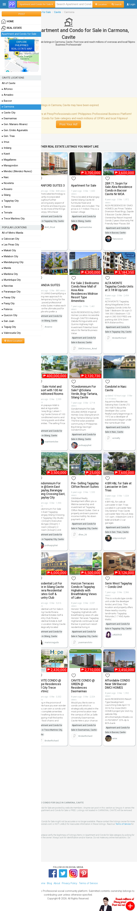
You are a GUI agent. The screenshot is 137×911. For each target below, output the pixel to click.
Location (101, 4)
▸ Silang (6, 195)
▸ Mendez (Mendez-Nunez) (17, 171)
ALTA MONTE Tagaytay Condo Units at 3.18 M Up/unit (119, 286)
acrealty (116, 438)
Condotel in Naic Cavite (116, 388)
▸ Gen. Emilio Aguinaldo (15, 130)
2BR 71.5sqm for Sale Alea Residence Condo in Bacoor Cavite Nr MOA (118, 189)
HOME (7, 21)
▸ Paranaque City (11, 291)
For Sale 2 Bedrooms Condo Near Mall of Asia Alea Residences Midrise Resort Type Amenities (85, 292)
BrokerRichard (119, 338)
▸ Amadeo (7, 94)
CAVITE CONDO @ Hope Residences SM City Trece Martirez (49, 686)
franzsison (117, 239)
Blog (49, 883)
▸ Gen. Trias (8, 136)
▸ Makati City (9, 250)
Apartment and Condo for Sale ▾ (36, 4)
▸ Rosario (7, 189)
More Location (13, 340)
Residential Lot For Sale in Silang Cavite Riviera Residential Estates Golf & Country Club (50, 590)
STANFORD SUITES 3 (51, 185)
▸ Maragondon (10, 165)
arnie (114, 738)
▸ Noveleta (8, 183)
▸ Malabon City (10, 256)
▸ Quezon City (9, 315)
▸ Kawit (6, 153)
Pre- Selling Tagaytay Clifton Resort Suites (85, 485)
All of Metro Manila (12, 232)
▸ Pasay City (8, 297)
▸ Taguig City (9, 327)
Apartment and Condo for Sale (19, 34)
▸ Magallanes (9, 159)
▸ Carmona (8, 106)
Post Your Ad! (68, 124)
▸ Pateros (7, 309)
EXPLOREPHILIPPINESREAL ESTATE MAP (21, 45)
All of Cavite (8, 83)
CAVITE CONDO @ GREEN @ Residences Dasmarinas (83, 686)
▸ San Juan (8, 321)
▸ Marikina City (10, 274)
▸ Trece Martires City (13, 218)
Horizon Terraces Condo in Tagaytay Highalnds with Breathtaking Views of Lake (84, 590)
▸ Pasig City (8, 303)
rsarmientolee (85, 227)
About (57, 883)
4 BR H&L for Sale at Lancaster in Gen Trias (118, 487)
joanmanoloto (85, 642)
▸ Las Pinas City (10, 244)
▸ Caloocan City (10, 238)
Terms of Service (123, 824)
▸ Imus (5, 142)
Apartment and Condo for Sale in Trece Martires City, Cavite (50, 730)
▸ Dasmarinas (9, 118)
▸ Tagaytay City (10, 200)
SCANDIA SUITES (48, 285)
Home (42, 883)
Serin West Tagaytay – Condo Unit (118, 585)
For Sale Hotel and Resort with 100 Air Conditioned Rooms (50, 390)
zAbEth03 (117, 634)
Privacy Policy (69, 883)
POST (21, 13)
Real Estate (11, 28)
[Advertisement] (68, 72)
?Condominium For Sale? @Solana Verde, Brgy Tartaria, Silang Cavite (84, 392)
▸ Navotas (7, 285)
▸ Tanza (6, 206)
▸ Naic (5, 177)
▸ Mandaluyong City (12, 262)
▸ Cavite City (8, 112)
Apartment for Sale (83, 185)
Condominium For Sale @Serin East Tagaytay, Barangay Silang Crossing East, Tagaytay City (51, 490)
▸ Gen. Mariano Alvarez (15, 124)
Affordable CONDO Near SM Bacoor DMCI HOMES (117, 684)
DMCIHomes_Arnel (87, 348)
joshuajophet (84, 445)
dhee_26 (82, 534)
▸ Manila (6, 268)
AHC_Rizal (50, 227)
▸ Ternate (7, 212)
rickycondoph (119, 538)
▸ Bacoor (7, 100)
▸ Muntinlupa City (11, 279)
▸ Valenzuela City (11, 333)
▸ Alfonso (7, 89)
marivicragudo (52, 642)
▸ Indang (6, 147)
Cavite (57, 12)
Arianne (48, 327)
